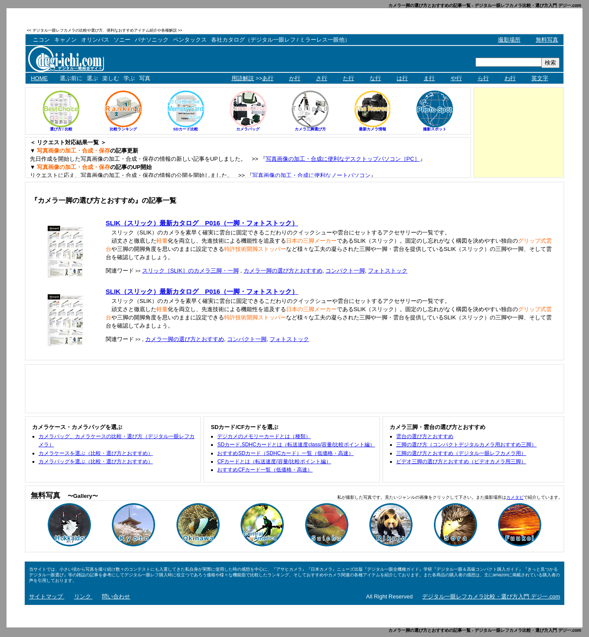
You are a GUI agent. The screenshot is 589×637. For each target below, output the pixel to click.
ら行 (483, 78)
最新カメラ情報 (372, 129)
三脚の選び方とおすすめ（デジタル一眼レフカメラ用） (461, 453)
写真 (144, 78)
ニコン (41, 39)
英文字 (539, 78)
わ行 (510, 78)
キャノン (65, 39)
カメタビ (515, 497)
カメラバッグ (248, 129)
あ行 (267, 78)
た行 (348, 78)
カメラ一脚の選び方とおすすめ (283, 270)
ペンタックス (190, 39)
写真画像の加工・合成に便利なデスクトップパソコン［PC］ (343, 159)
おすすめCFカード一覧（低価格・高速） (264, 470)
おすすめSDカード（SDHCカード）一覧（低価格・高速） (285, 453)
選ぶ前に (71, 78)
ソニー (122, 39)
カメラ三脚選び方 (310, 129)
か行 (294, 78)
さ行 (321, 78)
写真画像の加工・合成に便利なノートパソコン (311, 175)
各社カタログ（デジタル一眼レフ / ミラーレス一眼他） (280, 39)
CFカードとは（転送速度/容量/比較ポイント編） (274, 461)
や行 (456, 78)
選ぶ (92, 78)
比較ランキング (123, 129)
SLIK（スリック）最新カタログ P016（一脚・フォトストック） (202, 223)
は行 (402, 78)
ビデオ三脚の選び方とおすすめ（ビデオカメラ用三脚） (461, 461)
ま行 (429, 78)
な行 (375, 78)
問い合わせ (116, 596)
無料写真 (547, 39)
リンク (83, 596)
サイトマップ (47, 596)
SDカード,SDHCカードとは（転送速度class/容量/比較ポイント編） (296, 445)
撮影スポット (434, 129)
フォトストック (387, 270)
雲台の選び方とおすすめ (424, 436)
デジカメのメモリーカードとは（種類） (264, 436)
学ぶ (129, 78)
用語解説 (242, 78)
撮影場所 (509, 39)
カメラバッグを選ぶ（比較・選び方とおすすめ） (96, 461)
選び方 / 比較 (61, 129)
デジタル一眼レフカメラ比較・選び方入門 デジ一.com (491, 596)
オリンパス (95, 39)
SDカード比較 (186, 129)
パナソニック (152, 39)
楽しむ (110, 78)
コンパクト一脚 (345, 270)
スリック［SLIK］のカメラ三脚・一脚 (190, 270)
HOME (39, 78)
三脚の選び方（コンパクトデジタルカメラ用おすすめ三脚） (466, 445)
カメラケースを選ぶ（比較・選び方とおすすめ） (96, 453)
